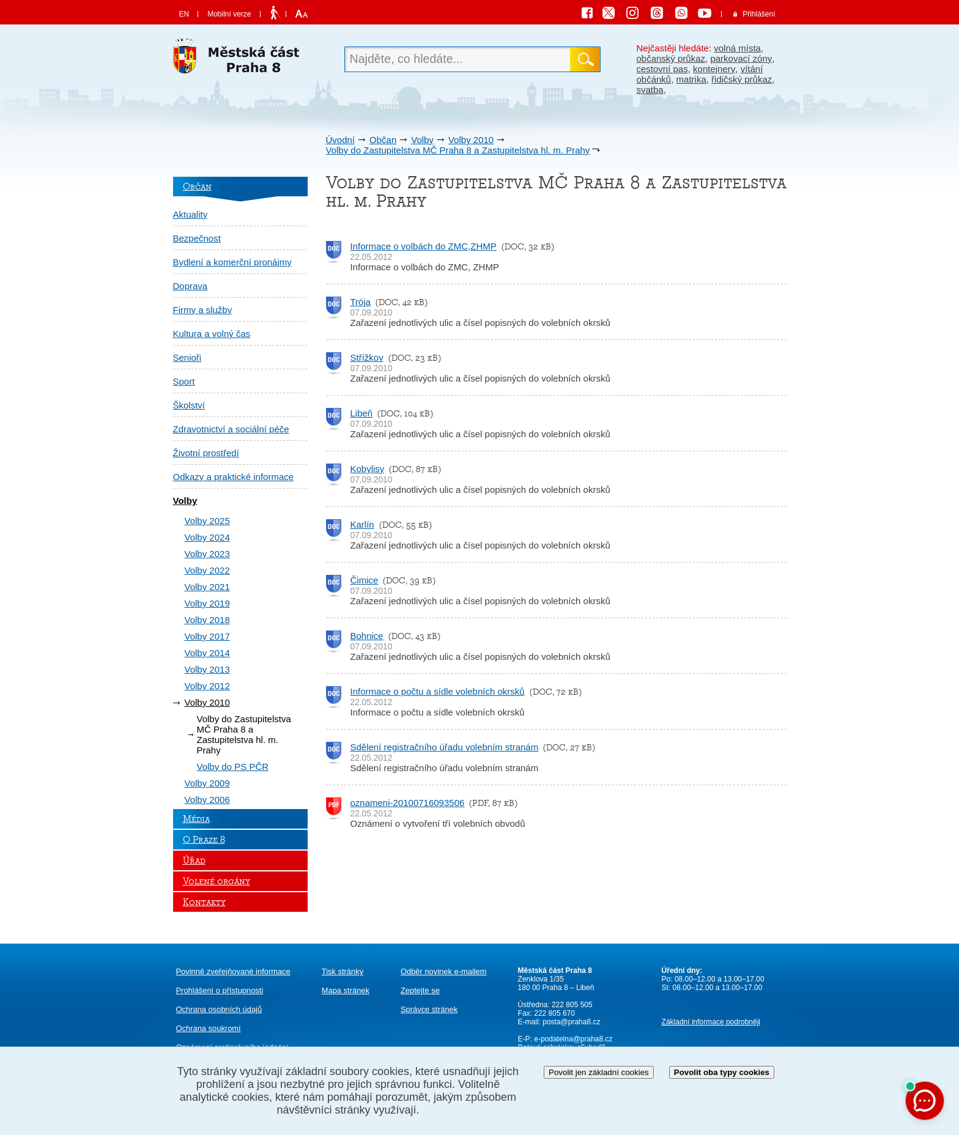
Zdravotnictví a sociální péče (231, 429)
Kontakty (204, 902)
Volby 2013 (207, 669)
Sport (184, 381)
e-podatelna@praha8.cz (572, 1039)
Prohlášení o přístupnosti (220, 990)
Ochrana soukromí (208, 1028)
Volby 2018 (207, 620)
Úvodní (340, 140)
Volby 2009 (207, 783)
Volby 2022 (207, 570)
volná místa (737, 48)
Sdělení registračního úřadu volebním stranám (444, 747)
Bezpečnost (197, 238)
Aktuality (190, 214)
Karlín (362, 524)
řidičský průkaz (741, 79)
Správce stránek (429, 1009)
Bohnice (366, 635)
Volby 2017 (207, 636)
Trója (360, 302)
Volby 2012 (207, 686)
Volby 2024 (207, 537)
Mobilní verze (229, 14)
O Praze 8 (204, 840)
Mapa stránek (345, 990)
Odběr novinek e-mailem (444, 971)
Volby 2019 (207, 603)
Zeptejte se (420, 990)
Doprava (190, 286)
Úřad (194, 860)
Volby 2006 (207, 799)
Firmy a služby (202, 310)
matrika (691, 79)
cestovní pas (662, 69)
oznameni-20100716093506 (407, 802)
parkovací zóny (741, 58)
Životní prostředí (206, 453)
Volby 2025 (207, 521)
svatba (650, 89)
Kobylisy (367, 469)
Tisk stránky (342, 971)
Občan (382, 140)
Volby (422, 140)
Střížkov (366, 357)
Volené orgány (216, 881)
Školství (189, 405)
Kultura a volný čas (212, 333)
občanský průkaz (671, 58)
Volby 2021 (207, 587)
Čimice (364, 580)
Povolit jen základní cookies (599, 1072)
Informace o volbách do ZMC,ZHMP (423, 246)
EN (184, 14)
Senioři (187, 357)
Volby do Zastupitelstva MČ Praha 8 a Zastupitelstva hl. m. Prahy (458, 150)
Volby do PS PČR (233, 766)
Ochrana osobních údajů (219, 1009)
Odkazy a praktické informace (233, 476)
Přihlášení (758, 14)
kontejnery (714, 69)
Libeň (361, 413)
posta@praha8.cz (571, 1022)
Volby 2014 (207, 653)
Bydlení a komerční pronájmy (232, 262)
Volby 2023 (207, 554)
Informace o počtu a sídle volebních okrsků (437, 691)
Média (196, 819)
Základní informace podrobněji (711, 1022)
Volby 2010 (471, 140)
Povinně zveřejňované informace (233, 971)
